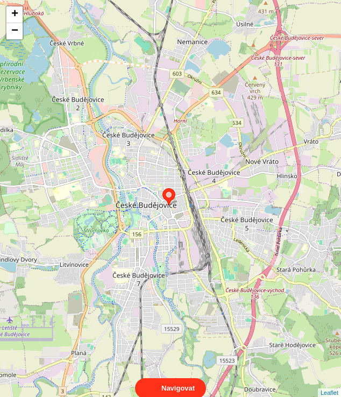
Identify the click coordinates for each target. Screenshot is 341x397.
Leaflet (329, 383)
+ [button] (14, 14)
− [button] (14, 31)
